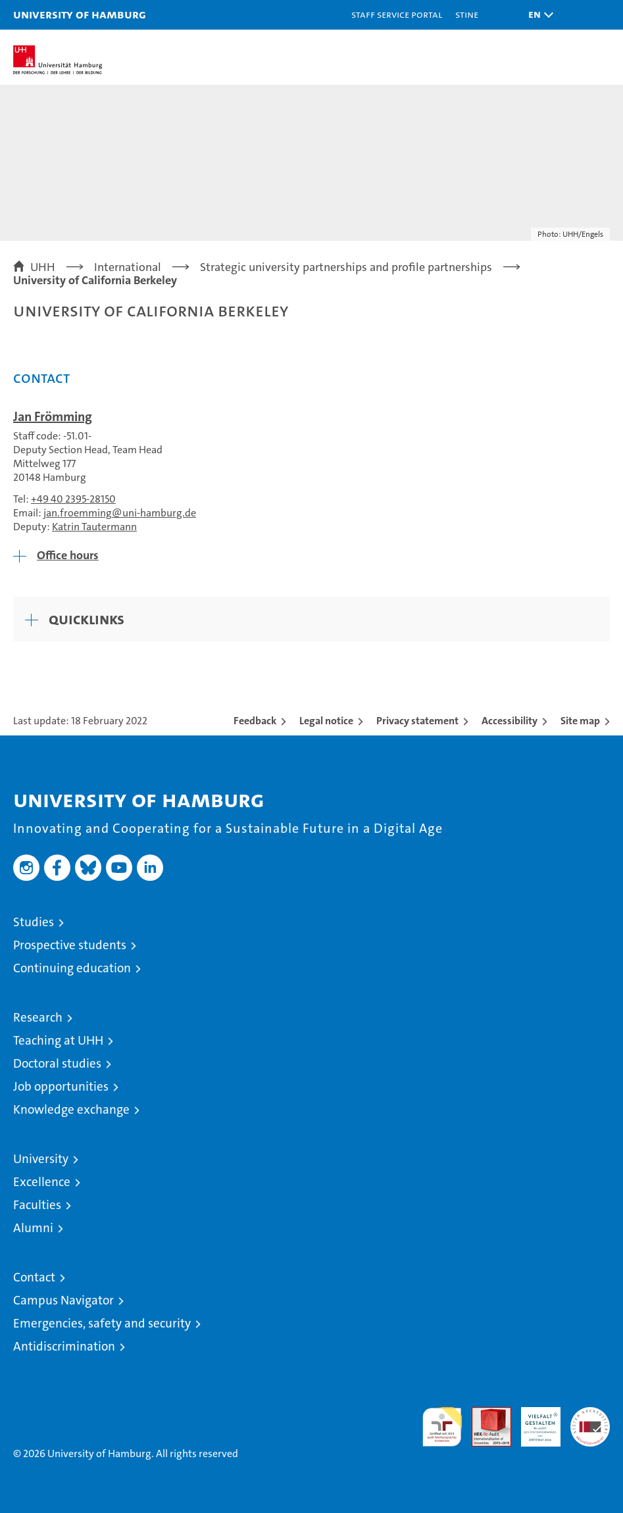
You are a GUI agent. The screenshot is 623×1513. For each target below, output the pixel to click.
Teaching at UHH (58, 1040)
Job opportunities (61, 1086)
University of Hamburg (79, 14)
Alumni (33, 1228)
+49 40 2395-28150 (73, 499)
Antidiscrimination (64, 1346)
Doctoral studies (57, 1063)
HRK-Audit (533, 1421)
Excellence (41, 1182)
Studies (33, 922)
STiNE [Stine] (466, 14)
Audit (484, 1414)
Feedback (255, 721)
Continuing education (72, 968)
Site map (580, 721)
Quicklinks (86, 619)
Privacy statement (417, 721)
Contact (34, 1277)
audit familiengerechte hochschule (442, 1427)
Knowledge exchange (71, 1109)
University (40, 1159)
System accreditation (590, 1421)
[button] (537, 15)
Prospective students (69, 945)
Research (37, 1017)
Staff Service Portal (396, 14)
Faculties (37, 1205)
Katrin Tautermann (94, 526)
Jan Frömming (52, 416)
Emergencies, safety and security (102, 1323)
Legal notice (326, 721)
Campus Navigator (63, 1300)
